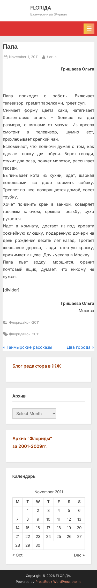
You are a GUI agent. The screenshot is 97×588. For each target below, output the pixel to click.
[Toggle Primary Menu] (89, 28)
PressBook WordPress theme (58, 582)
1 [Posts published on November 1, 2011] (27, 510)
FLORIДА (40, 8)
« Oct (17, 555)
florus (51, 56)
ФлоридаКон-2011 (24, 322)
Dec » (79, 555)
